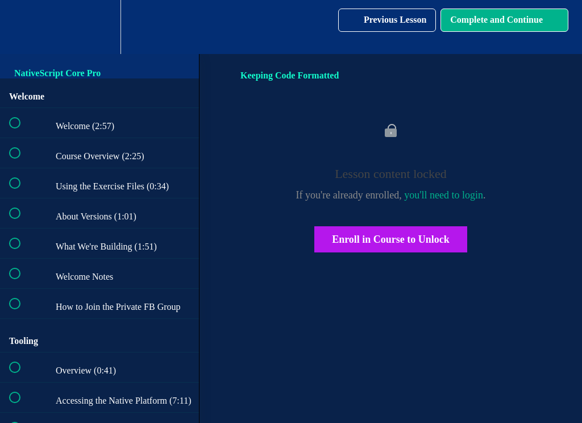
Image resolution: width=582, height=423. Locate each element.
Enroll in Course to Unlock (391, 239)
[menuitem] (99, 27)
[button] (21, 27)
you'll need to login (443, 195)
